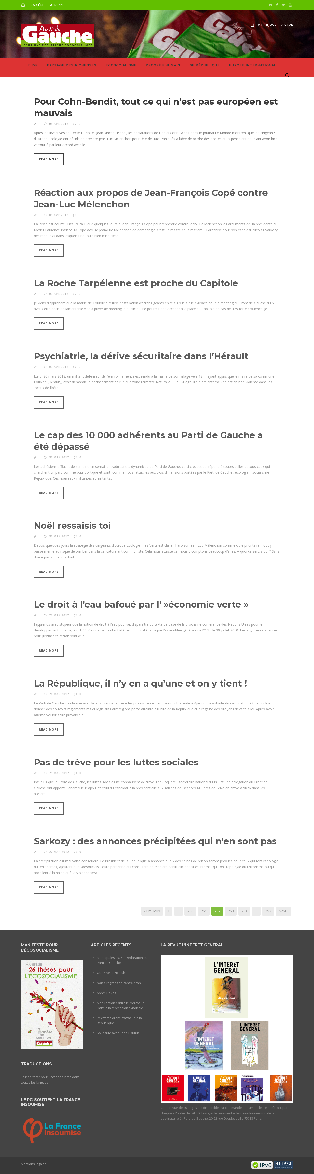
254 (244, 911)
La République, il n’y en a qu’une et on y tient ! (140, 684)
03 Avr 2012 (58, 295)
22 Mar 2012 (59, 853)
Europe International (252, 65)
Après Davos (106, 993)
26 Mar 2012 (59, 695)
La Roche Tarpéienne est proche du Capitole (136, 284)
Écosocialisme (121, 65)
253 (231, 911)
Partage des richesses (71, 65)
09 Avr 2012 (58, 124)
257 (268, 911)
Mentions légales (33, 1164)
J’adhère (37, 5)
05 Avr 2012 (58, 216)
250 (190, 911)
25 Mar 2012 (59, 774)
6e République (205, 65)
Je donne (57, 5)
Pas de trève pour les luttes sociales (116, 763)
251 (204, 911)
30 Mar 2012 (59, 458)
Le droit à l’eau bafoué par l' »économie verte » (141, 605)
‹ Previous (152, 911)
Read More (49, 159)
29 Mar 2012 (59, 616)
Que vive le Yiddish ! (112, 972)
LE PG (31, 65)
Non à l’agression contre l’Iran (119, 983)
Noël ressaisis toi (72, 526)
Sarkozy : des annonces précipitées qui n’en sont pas (155, 842)
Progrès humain (163, 65)
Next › (283, 911)
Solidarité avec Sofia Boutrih (118, 1033)
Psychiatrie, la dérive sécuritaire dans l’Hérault (141, 357)
